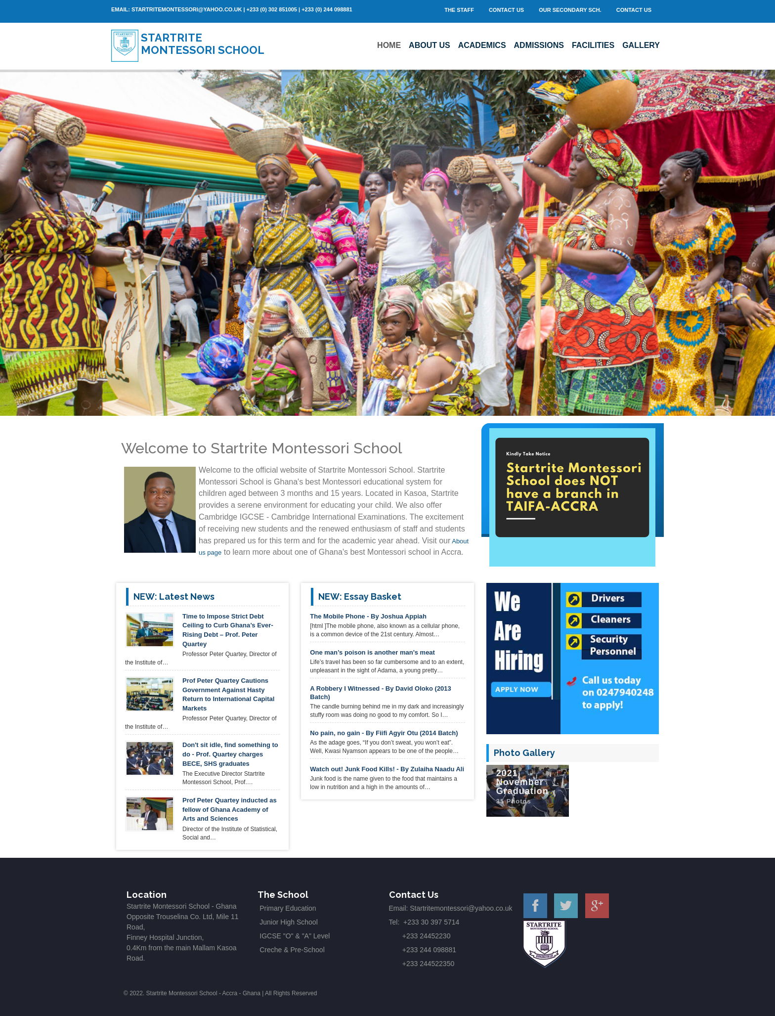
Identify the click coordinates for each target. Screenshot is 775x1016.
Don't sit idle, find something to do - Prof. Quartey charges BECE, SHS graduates (230, 754)
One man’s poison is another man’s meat (372, 652)
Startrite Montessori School (202, 43)
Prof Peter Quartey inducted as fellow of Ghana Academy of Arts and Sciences (229, 809)
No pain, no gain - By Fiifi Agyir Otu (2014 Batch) (384, 733)
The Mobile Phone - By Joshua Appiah (368, 616)
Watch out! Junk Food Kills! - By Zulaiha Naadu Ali (387, 769)
